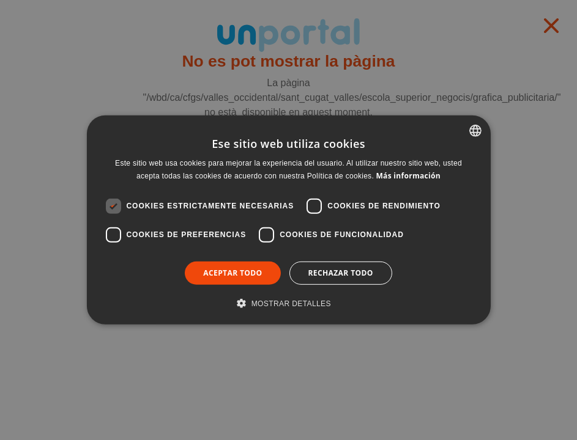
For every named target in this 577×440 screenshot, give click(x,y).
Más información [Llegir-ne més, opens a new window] (408, 175)
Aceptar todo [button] (232, 273)
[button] (288, 303)
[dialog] (288, 220)
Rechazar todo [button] (340, 273)
